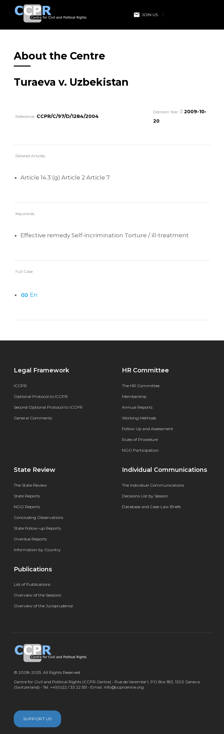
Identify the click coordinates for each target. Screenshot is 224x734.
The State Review (30, 485)
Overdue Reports (30, 538)
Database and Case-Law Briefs (151, 506)
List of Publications (32, 584)
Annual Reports (137, 407)
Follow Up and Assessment (147, 428)
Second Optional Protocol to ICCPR (48, 407)
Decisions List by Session (145, 495)
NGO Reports (27, 506)
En (29, 294)
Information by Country (37, 549)
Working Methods (139, 417)
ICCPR (20, 385)
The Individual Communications (153, 485)
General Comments (33, 417)
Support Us (37, 718)
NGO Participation (140, 450)
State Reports (27, 495)
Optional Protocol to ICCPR (41, 396)
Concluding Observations (38, 517)
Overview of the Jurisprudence (43, 605)
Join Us (145, 14)
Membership (134, 396)
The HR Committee (141, 385)
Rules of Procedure (140, 439)
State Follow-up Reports (37, 528)
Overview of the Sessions (37, 595)
